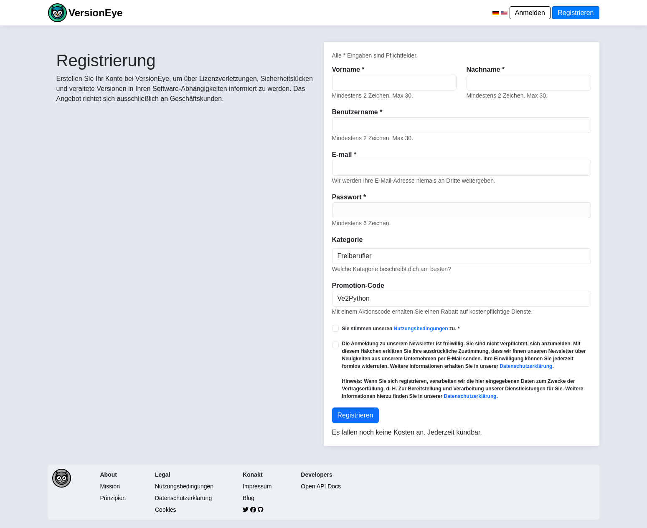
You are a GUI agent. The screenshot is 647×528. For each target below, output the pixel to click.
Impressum (257, 486)
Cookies (165, 509)
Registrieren (576, 12)
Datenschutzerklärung (526, 366)
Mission (110, 486)
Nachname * (486, 69)
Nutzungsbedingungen (421, 329)
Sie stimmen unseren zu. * (401, 329)
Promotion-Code (358, 285)
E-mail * (344, 154)
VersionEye (95, 12)
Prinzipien (113, 498)
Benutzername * (357, 112)
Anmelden (530, 12)
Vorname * (348, 69)
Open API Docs (321, 486)
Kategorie (347, 239)
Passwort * (349, 197)
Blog (248, 498)
